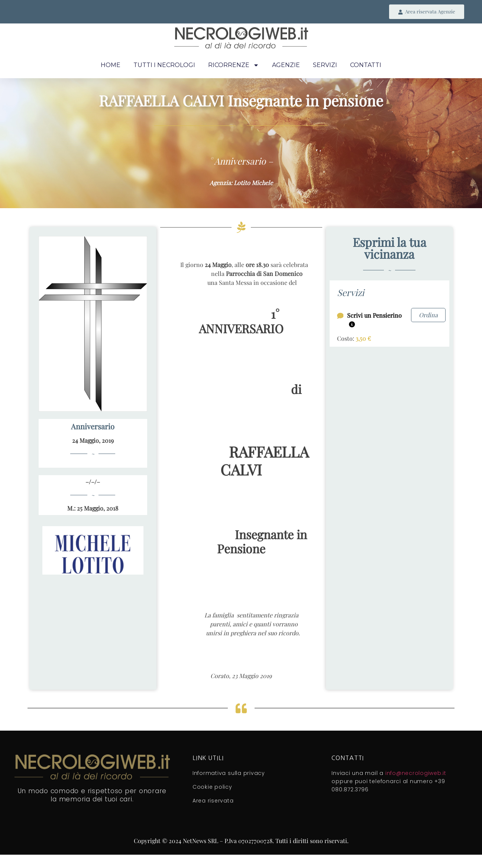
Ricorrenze (233, 66)
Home (110, 65)
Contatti (365, 65)
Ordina (428, 315)
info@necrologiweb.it (415, 774)
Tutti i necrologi (164, 65)
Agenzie (286, 65)
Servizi (325, 65)
